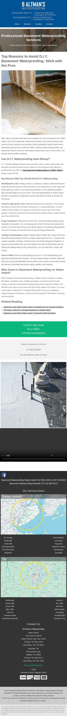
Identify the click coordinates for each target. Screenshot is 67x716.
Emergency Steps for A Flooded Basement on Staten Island (27, 310)
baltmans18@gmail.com (33, 665)
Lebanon (59, 600)
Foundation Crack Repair (35, 690)
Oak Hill (10, 612)
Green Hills (10, 606)
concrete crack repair (24, 708)
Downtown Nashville (10, 618)
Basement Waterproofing (17, 690)
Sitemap (51, 696)
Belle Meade (60, 609)
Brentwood (10, 600)
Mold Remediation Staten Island (25, 693)
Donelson (59, 606)
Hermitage (59, 612)
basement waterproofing (47, 707)
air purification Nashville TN (39, 712)
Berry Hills (10, 609)
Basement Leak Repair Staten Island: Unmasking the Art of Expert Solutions (34, 307)
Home (17, 24)
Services (27, 24)
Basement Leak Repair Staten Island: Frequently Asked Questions (30, 313)
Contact (49, 24)
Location (38, 24)
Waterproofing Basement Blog (37, 696)
